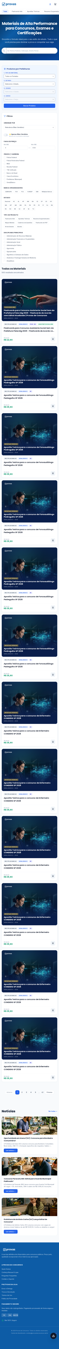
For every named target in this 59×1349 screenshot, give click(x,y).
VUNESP (29, 191)
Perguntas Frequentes (9, 1276)
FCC (22, 191)
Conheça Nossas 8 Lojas (10, 1272)
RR (15, 209)
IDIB (37, 191)
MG (21, 205)
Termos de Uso (7, 1295)
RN (52, 205)
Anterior (9, 1092)
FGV (16, 191)
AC (14, 201)
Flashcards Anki (17, 11)
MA (6, 205)
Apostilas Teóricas (33, 11)
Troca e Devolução (8, 1292)
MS (16, 205)
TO (33, 209)
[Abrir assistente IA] (53, 1336)
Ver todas (52, 1111)
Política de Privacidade (9, 1298)
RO (10, 209)
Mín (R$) (6, 144)
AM (28, 201)
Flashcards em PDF (41, 222)
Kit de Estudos (9, 226)
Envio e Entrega (7, 1288)
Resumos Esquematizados (41, 219)
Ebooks (19, 226)
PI (43, 205)
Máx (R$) (33, 144)
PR (34, 205)
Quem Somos (6, 1269)
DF (42, 201)
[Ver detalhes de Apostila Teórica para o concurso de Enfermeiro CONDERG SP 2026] (53, 741)
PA (25, 205)
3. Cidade (7, 88)
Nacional (7, 201)
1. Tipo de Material (11, 73)
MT (11, 205)
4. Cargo (7, 96)
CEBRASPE (8, 191)
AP (23, 201)
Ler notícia (11, 1150)
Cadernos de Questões (25, 222)
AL (18, 201)
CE (37, 201)
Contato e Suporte (8, 1279)
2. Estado (7, 80)
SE (28, 209)
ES (46, 201)
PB (30, 205)
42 (42, 1092)
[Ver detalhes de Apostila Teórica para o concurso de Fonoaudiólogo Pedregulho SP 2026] (53, 406)
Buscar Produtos (29, 106)
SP (24, 209)
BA (33, 201)
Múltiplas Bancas (47, 191)
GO (51, 201)
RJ (47, 205)
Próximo (49, 1092)
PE (39, 205)
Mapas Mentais (9, 222)
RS (6, 209)
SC (19, 209)
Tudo (5, 11)
